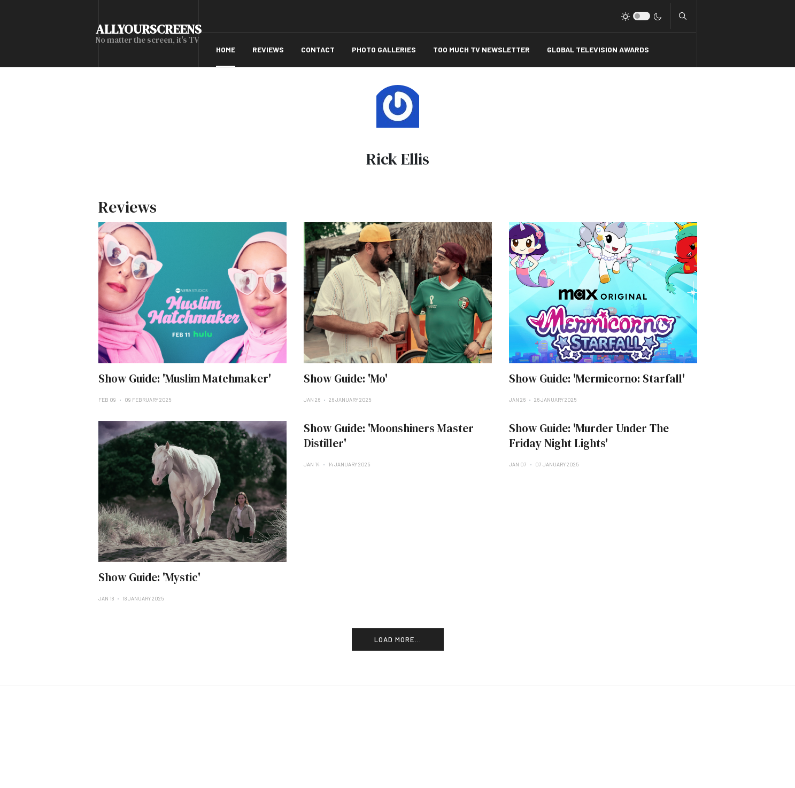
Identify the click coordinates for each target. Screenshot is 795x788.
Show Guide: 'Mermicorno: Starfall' (597, 378)
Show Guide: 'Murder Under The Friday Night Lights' (589, 435)
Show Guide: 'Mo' (346, 378)
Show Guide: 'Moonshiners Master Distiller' (389, 435)
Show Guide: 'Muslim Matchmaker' (184, 378)
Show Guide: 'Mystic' (149, 577)
